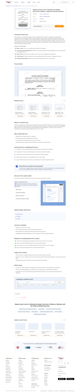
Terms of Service (50, 390)
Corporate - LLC (21, 364)
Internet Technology (22, 371)
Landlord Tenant (9, 372)
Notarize (45, 360)
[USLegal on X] (59, 363)
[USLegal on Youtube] (68, 363)
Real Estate (21, 378)
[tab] (26, 184)
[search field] (67, 2)
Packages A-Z (8, 382)
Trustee (18, 216)
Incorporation (8, 371)
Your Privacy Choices (43, 390)
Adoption (7, 360)
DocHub (45, 383)
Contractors (8, 363)
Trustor (18, 218)
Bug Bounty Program (71, 390)
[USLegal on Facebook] (62, 363)
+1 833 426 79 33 (62, 367)
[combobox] (56, 2)
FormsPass (46, 377)
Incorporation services (48, 361)
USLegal (45, 375)
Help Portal (33, 363)
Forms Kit (33, 380)
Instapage (46, 384)
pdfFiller (45, 378)
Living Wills (20, 374)
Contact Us (33, 369)
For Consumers (47, 367)
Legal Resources (34, 364)
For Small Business (47, 368)
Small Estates (21, 380)
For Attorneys (46, 370)
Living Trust (19, 284)
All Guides (33, 387)
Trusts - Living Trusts (44, 14)
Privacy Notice (56, 390)
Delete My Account (34, 371)
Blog (32, 366)
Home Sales (8, 366)
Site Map (33, 372)
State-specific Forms (35, 378)
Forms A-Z (20, 385)
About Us (33, 361)
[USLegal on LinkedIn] (65, 363)
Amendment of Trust (20, 286)
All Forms (20, 383)
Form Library (21, 386)
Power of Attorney (22, 377)
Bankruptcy (8, 361)
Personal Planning (9, 377)
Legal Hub (33, 360)
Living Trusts (19, 214)
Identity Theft (8, 369)
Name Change (8, 375)
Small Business (8, 378)
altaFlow (45, 381)
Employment (8, 368)
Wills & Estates (8, 380)
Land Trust (38, 284)
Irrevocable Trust (25, 284)
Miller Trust (32, 284)
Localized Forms (34, 377)
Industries (33, 374)
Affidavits (20, 360)
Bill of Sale (20, 363)
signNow (45, 380)
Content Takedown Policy (63, 390)
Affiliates (32, 368)
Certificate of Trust (54, 284)
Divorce (7, 364)
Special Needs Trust (46, 284)
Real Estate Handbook (35, 385)
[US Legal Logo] (61, 358)
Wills (19, 382)
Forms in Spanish (34, 375)
